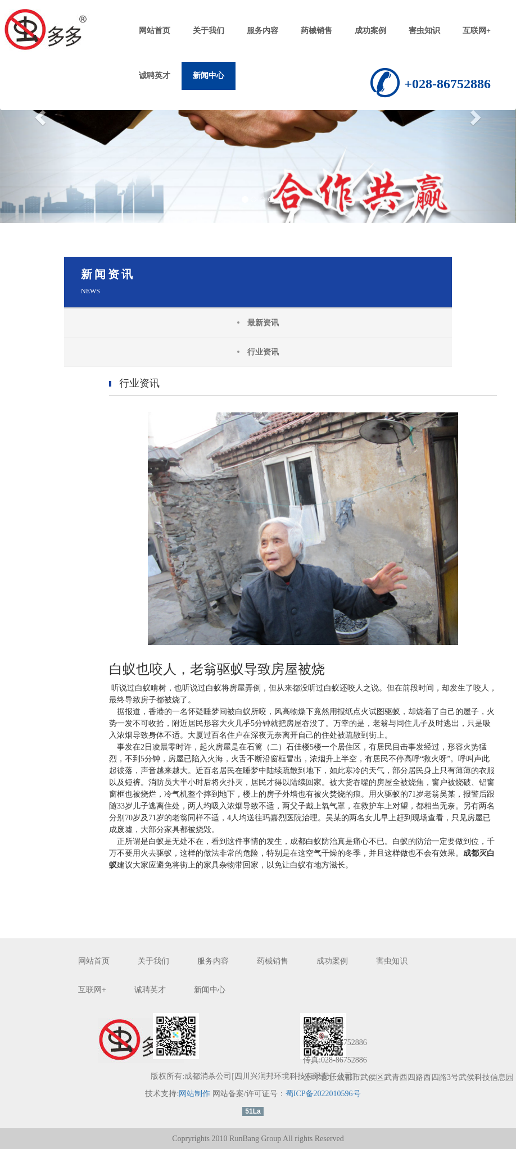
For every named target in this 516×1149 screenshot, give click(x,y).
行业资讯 (263, 352)
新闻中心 (208, 75)
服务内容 (262, 30)
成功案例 (370, 30)
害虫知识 (424, 30)
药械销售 (316, 30)
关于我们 (208, 30)
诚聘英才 (154, 75)
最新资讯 (263, 323)
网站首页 (154, 30)
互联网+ (477, 30)
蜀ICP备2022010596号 (323, 1093)
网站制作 (194, 1093)
